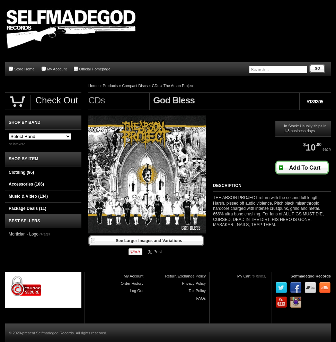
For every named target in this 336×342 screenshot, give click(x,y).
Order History (132, 283)
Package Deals (27, 208)
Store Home (22, 69)
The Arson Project (178, 86)
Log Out (136, 291)
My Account (54, 69)
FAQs (201, 298)
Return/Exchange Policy (185, 276)
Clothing (21, 172)
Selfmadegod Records (311, 276)
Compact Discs (135, 86)
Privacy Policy (194, 283)
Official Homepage (92, 69)
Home (93, 86)
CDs (155, 86)
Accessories (26, 184)
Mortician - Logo (23, 234)
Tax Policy (197, 291)
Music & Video (28, 196)
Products (110, 86)
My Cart (244, 276)
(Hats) (44, 234)
